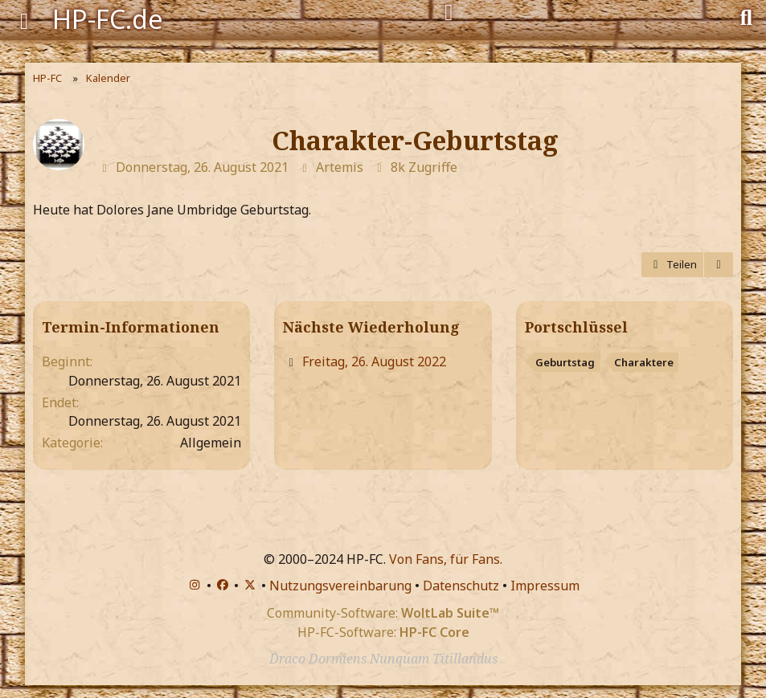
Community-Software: (383, 613)
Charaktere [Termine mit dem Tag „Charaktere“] (644, 362)
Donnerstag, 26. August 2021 (202, 167)
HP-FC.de (107, 19)
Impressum (545, 585)
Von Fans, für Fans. (445, 559)
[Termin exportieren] (718, 264)
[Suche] (746, 16)
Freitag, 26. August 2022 (374, 361)
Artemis (339, 167)
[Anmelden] (449, 13)
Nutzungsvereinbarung (340, 585)
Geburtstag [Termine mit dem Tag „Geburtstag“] (565, 362)
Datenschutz (461, 585)
